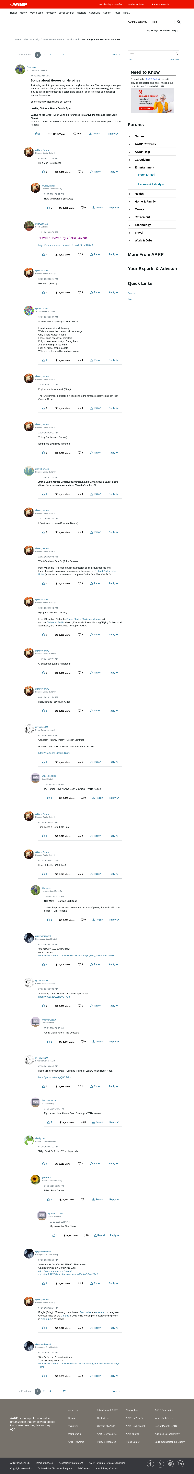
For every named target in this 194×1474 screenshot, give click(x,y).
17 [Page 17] (64, 54)
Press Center (132, 1442)
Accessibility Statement (71, 1463)
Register (131, 293)
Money (139, 209)
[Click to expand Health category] (131, 194)
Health (139, 193)
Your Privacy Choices (106, 1468)
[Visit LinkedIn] (180, 1464)
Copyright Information (21, 1468)
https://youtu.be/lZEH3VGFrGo (54, 997)
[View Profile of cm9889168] (41, 224)
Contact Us (103, 1418)
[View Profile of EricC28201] (41, 309)
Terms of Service (44, 1463)
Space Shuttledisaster (83, 619)
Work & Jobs (143, 240)
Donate (72, 1418)
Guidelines (165, 30)
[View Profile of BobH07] (46, 1177)
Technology (143, 224)
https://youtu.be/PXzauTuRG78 (54, 753)
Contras (65, 1315)
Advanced (174, 59)
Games (140, 136)
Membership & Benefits (110, 4)
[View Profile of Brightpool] (40, 1138)
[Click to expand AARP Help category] (131, 152)
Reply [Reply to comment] (112, 171)
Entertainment (144, 167)
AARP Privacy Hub (20, 1463)
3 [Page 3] (50, 54)
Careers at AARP (106, 1426)
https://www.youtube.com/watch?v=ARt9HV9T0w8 (65, 245)
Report (96, 133)
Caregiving (142, 159)
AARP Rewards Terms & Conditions (107, 1463)
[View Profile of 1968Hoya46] (42, 469)
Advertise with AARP (107, 1410)
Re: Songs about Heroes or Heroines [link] (101, 39)
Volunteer (73, 1426)
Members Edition (136, 4)
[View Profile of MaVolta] (31, 67)
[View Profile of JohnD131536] (49, 776)
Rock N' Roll (73, 39)
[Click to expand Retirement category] (131, 217)
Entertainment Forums (53, 39)
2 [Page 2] (44, 54)
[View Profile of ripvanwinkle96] (43, 936)
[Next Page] (116, 55)
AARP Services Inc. (107, 1434)
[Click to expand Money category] (131, 209)
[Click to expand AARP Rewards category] (131, 144)
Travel (139, 232)
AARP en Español (137, 22)
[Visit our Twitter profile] (160, 1464)
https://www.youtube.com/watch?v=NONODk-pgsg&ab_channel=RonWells (76, 955)
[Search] (153, 53)
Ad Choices (84, 1468)
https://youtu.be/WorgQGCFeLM (54, 1077)
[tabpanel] (154, 21)
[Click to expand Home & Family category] (131, 202)
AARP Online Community (27, 39)
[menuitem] (13, 14)
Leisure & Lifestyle (151, 184)
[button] (179, 22)
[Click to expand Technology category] (131, 225)
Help (174, 30)
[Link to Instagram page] (170, 1464)
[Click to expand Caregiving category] (131, 160)
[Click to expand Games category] (131, 136)
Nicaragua (46, 1319)
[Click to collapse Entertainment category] (131, 168)
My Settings (152, 30)
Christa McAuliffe (55, 622)
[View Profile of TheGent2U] (41, 727)
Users (130, 59)
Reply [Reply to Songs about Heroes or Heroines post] (112, 134)
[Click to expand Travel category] (131, 233)
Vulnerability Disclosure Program (55, 1468)
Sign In (131, 299)
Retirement (142, 217)
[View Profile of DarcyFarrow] (42, 150)
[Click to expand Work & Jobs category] (131, 241)
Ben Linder (85, 1312)
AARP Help (142, 151)
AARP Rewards (145, 144)
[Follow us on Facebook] (150, 1464)
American (100, 1312)
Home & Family (145, 201)
